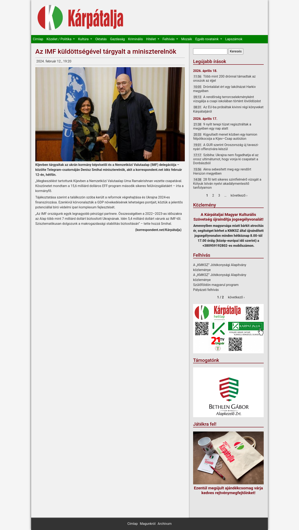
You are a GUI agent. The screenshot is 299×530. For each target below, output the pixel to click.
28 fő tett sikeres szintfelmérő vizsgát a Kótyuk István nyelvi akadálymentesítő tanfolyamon (227, 183)
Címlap (38, 39)
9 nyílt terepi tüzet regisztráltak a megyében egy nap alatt (222, 126)
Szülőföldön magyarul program (216, 285)
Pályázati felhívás (206, 290)
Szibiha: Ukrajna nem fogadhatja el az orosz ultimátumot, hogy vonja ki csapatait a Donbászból (226, 159)
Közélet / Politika (59, 39)
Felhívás (169, 39)
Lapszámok (233, 39)
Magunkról (148, 524)
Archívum (165, 524)
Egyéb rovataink (207, 39)
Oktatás (101, 39)
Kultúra (83, 39)
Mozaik (186, 39)
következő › (239, 195)
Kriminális (135, 39)
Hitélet (151, 39)
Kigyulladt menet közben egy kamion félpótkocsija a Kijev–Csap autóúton (225, 136)
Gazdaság (117, 39)
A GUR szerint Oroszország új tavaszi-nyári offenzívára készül (226, 147)
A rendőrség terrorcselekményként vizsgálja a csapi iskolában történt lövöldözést (227, 99)
